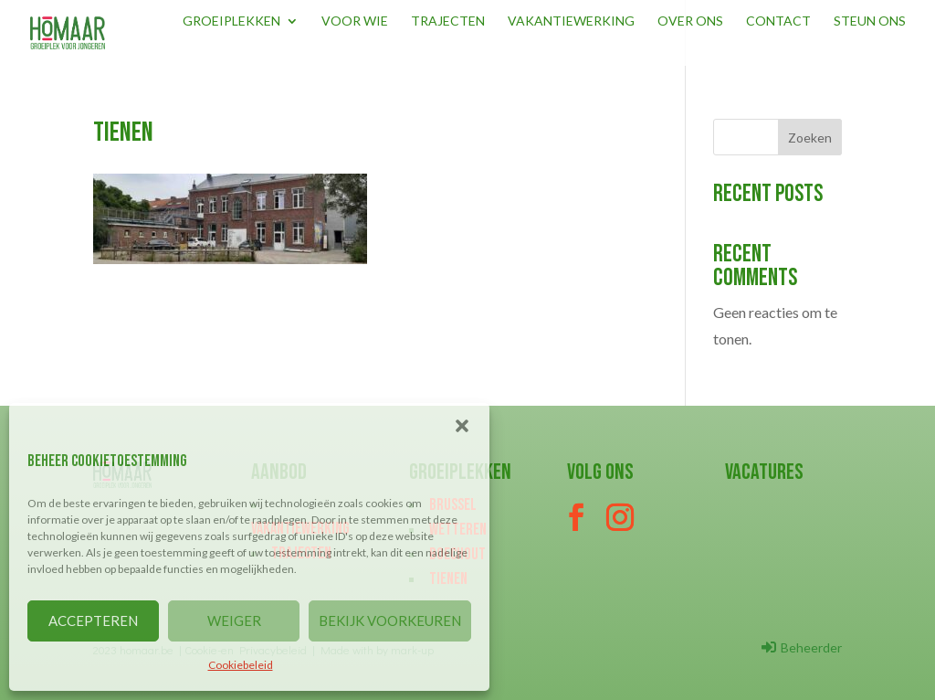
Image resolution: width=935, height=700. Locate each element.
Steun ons (870, 21)
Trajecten (448, 21)
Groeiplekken (231, 21)
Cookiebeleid (240, 665)
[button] (462, 426)
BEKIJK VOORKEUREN (390, 620)
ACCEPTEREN (93, 620)
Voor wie (354, 21)
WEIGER (234, 620)
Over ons (690, 21)
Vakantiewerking (571, 21)
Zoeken (810, 137)
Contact (778, 21)
